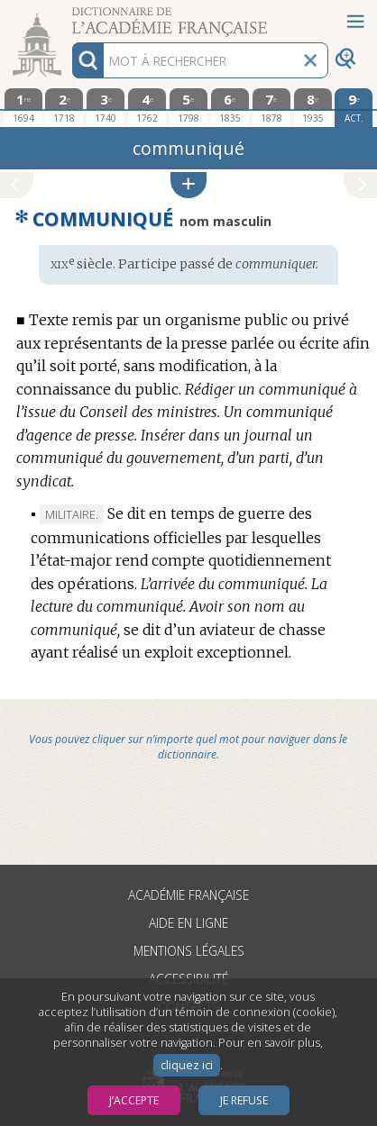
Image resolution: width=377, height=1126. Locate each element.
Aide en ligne (188, 922)
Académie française (188, 895)
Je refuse (244, 1100)
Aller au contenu (70, 16)
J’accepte (134, 1100)
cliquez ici (187, 1065)
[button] (188, 185)
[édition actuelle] (353, 107)
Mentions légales (188, 950)
